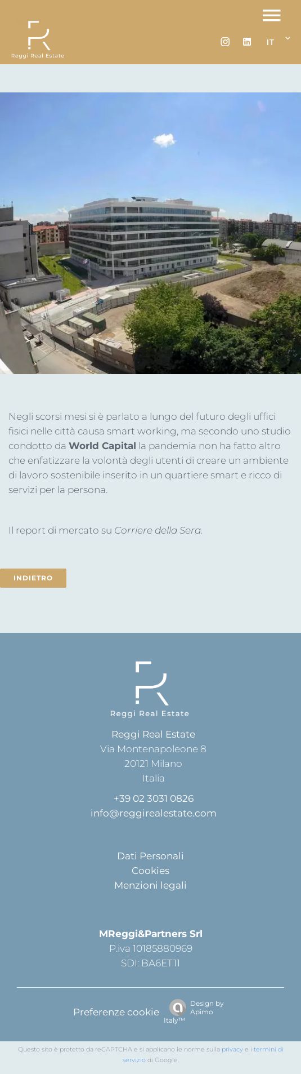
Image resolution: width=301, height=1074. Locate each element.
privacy (232, 1049)
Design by (194, 1011)
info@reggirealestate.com (154, 813)
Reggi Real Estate (153, 734)
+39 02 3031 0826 (154, 798)
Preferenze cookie (116, 1012)
